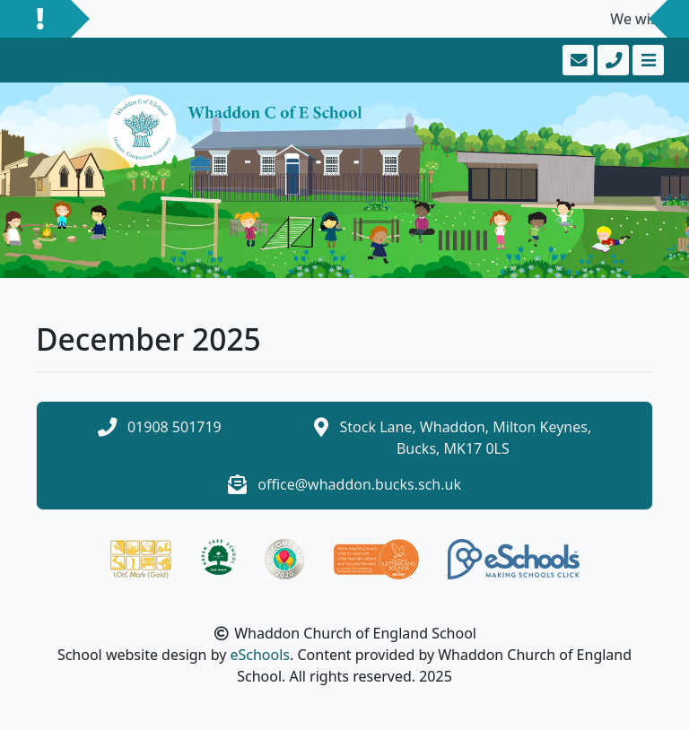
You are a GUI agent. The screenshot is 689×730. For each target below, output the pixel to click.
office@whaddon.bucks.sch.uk (359, 484)
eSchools (260, 655)
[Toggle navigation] (646, 60)
